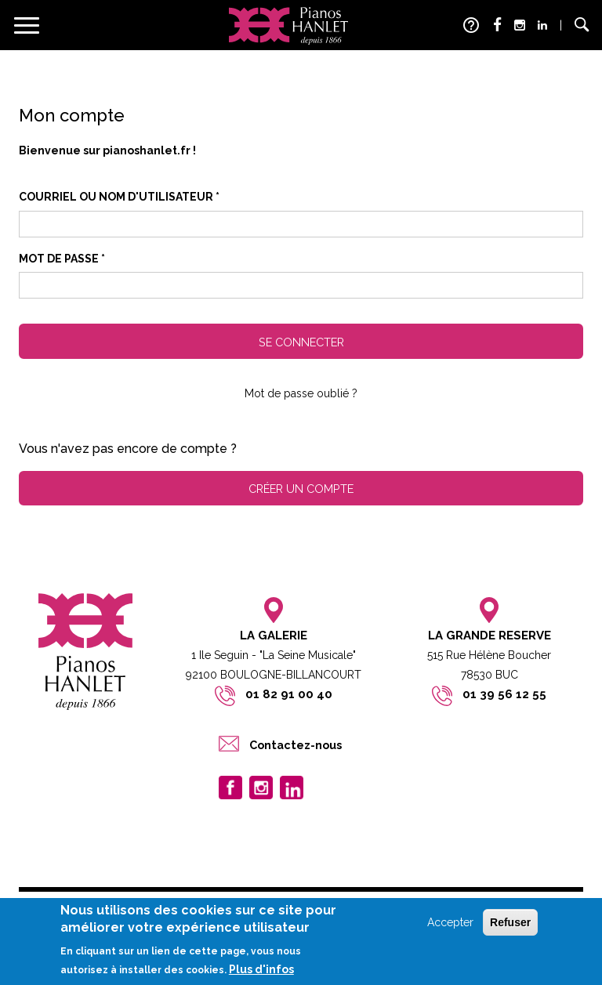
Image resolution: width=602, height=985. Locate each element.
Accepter (450, 922)
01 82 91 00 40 (288, 694)
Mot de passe (62, 258)
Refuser (510, 922)
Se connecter (301, 342)
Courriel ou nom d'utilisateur (119, 196)
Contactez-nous (295, 744)
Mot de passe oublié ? (301, 393)
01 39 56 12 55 (504, 694)
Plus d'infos (261, 969)
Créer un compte (301, 488)
